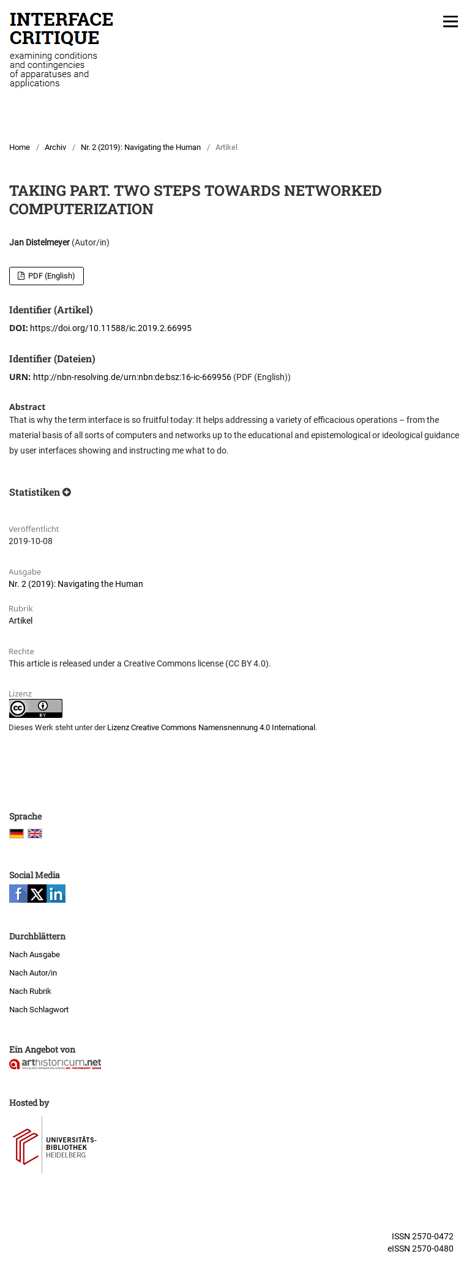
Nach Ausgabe (34, 954)
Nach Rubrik (30, 991)
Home (19, 147)
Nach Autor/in (33, 972)
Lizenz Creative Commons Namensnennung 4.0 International (211, 727)
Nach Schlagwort (39, 1009)
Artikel (20, 620)
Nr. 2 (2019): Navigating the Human (141, 147)
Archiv (55, 147)
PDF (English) (50, 275)
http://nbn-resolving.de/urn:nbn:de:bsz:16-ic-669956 (132, 377)
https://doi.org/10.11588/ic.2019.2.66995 (111, 328)
